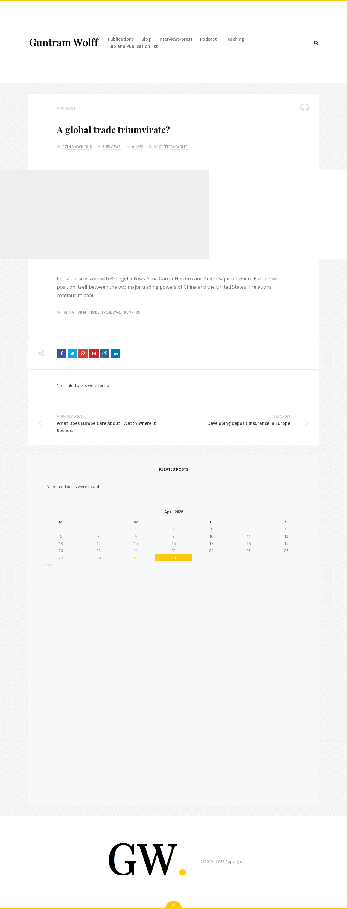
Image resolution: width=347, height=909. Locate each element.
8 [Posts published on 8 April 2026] (136, 536)
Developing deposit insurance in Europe (249, 423)
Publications (121, 39)
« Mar (47, 565)
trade (94, 312)
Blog (146, 39)
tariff (81, 312)
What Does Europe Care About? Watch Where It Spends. (106, 426)
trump (128, 312)
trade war (110, 312)
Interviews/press (175, 39)
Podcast (208, 39)
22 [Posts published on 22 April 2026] (136, 550)
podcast (68, 108)
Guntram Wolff (173, 146)
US (138, 312)
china (69, 312)
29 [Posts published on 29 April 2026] (136, 557)
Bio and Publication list (133, 46)
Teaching (234, 39)
